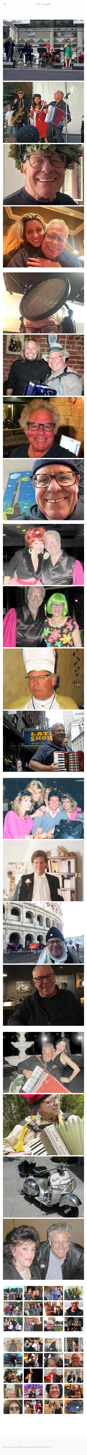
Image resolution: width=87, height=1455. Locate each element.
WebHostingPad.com (42, 1447)
